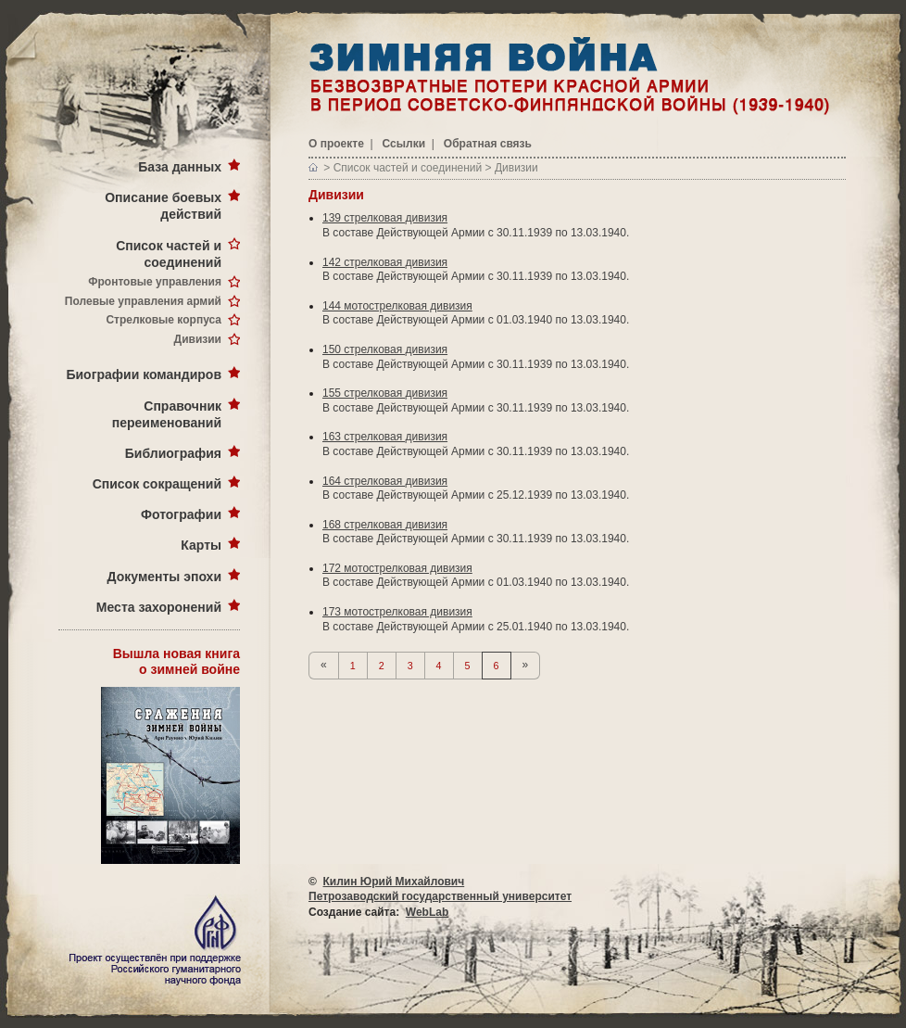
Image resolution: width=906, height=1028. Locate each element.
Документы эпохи (164, 576)
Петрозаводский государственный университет (440, 896)
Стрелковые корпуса (163, 319)
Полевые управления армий (143, 301)
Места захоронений (158, 607)
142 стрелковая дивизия (384, 262)
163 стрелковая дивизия (384, 436)
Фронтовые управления (154, 281)
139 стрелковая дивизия (384, 217)
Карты (201, 545)
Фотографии (181, 514)
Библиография (173, 453)
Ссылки (404, 143)
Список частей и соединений (168, 254)
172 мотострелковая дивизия (397, 568)
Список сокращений (157, 483)
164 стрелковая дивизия (384, 481)
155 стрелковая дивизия (384, 393)
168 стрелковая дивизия (384, 524)
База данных (179, 166)
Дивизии (197, 339)
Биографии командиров (143, 374)
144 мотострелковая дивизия (397, 305)
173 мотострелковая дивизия (397, 611)
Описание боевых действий (163, 206)
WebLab (427, 912)
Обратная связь (488, 143)
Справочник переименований (166, 414)
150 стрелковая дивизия (384, 349)
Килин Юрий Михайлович (394, 881)
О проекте (336, 143)
